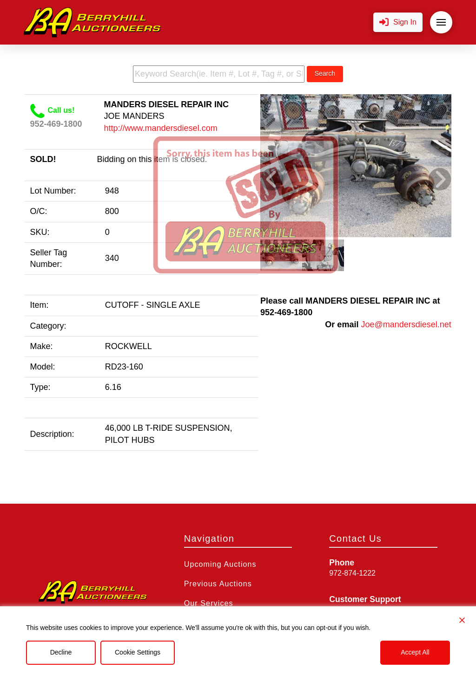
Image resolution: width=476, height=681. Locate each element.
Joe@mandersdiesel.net (406, 324)
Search (325, 73)
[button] (398, 22)
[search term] (218, 74)
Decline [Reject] (61, 652)
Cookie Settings (137, 652)
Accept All (415, 652)
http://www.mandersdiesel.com (161, 128)
